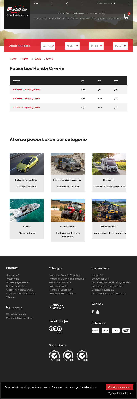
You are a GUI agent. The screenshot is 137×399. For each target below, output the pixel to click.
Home (13, 59)
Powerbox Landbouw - (61, 289)
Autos (25, 59)
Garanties (110, 18)
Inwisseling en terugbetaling (107, 286)
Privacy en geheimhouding (20, 293)
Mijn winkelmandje (16, 314)
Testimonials (72, 18)
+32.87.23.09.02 (79, 13)
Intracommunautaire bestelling (109, 293)
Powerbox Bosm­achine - (62, 293)
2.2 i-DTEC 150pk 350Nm (26, 107)
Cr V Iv (49, 59)
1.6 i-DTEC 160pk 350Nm (26, 98)
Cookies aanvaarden (119, 387)
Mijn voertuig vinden (44, 18)
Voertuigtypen (98, 18)
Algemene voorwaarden (19, 289)
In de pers (84, 18)
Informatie (60, 18)
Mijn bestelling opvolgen (19, 318)
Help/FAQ (97, 275)
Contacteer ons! (106, 3)
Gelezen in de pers (16, 286)
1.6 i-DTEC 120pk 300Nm (26, 89)
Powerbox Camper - (60, 282)
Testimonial (12, 278)
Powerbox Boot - (58, 286)
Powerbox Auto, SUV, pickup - (65, 275)
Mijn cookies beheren (119, 393)
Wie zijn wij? (12, 275)
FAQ (118, 18)
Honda (37, 59)
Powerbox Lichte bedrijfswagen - (67, 278)
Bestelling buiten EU (103, 289)
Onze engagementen (17, 282)
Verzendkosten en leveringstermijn (111, 282)
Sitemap (10, 297)
